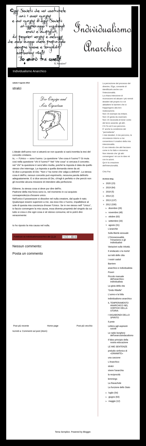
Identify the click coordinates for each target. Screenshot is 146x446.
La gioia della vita (116, 286)
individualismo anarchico (120, 298)
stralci (111, 366)
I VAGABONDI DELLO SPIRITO (119, 316)
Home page (52, 326)
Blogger (86, 432)
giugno (112, 397)
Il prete (111, 321)
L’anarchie (113, 229)
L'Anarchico (113, 362)
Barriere (112, 263)
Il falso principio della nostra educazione (118, 341)
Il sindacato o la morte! (119, 251)
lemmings (112, 379)
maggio (112, 401)
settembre (113, 221)
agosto (112, 225)
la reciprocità (114, 374)
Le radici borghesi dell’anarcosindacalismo (120, 334)
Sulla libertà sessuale (118, 233)
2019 (108, 187)
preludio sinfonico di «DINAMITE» (117, 352)
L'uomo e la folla (116, 294)
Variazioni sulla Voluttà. (119, 246)
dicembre (113, 208)
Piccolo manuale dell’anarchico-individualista (116, 279)
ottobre (112, 216)
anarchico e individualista (120, 268)
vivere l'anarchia (116, 370)
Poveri (111, 272)
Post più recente (21, 326)
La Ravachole (114, 383)
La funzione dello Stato (119, 387)
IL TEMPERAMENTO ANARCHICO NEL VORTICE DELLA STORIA (118, 307)
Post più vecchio (84, 326)
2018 (108, 191)
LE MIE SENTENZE (117, 346)
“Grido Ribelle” (115, 290)
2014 (108, 196)
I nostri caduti (114, 259)
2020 (108, 183)
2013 (108, 200)
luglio (111, 392)
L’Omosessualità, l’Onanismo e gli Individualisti (117, 240)
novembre (113, 212)
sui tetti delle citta (116, 255)
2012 (108, 204)
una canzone (114, 357)
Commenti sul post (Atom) (34, 331)
